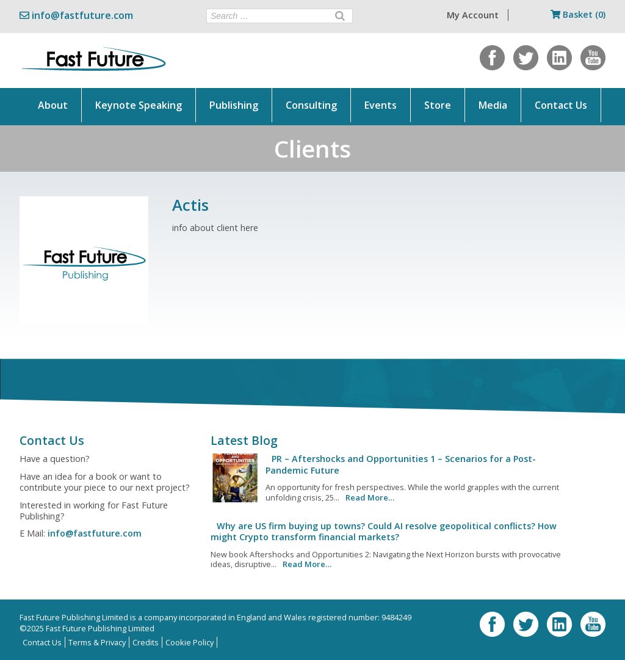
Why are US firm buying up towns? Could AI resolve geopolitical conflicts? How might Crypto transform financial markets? (384, 531)
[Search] (340, 16)
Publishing (233, 105)
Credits (145, 642)
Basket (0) (578, 14)
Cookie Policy (189, 642)
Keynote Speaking (138, 105)
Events (380, 105)
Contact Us (561, 105)
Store (437, 105)
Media (493, 105)
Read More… (369, 497)
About (53, 105)
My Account (473, 15)
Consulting (311, 105)
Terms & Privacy (97, 642)
